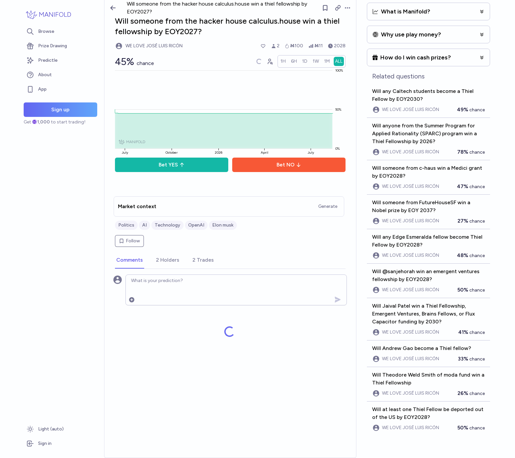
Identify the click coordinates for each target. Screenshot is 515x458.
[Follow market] (325, 8)
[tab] (129, 260)
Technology (167, 225)
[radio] (283, 61)
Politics (126, 225)
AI (144, 225)
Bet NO (289, 165)
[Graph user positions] (269, 61)
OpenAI (196, 225)
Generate (327, 206)
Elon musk (223, 225)
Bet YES (172, 165)
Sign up (60, 109)
